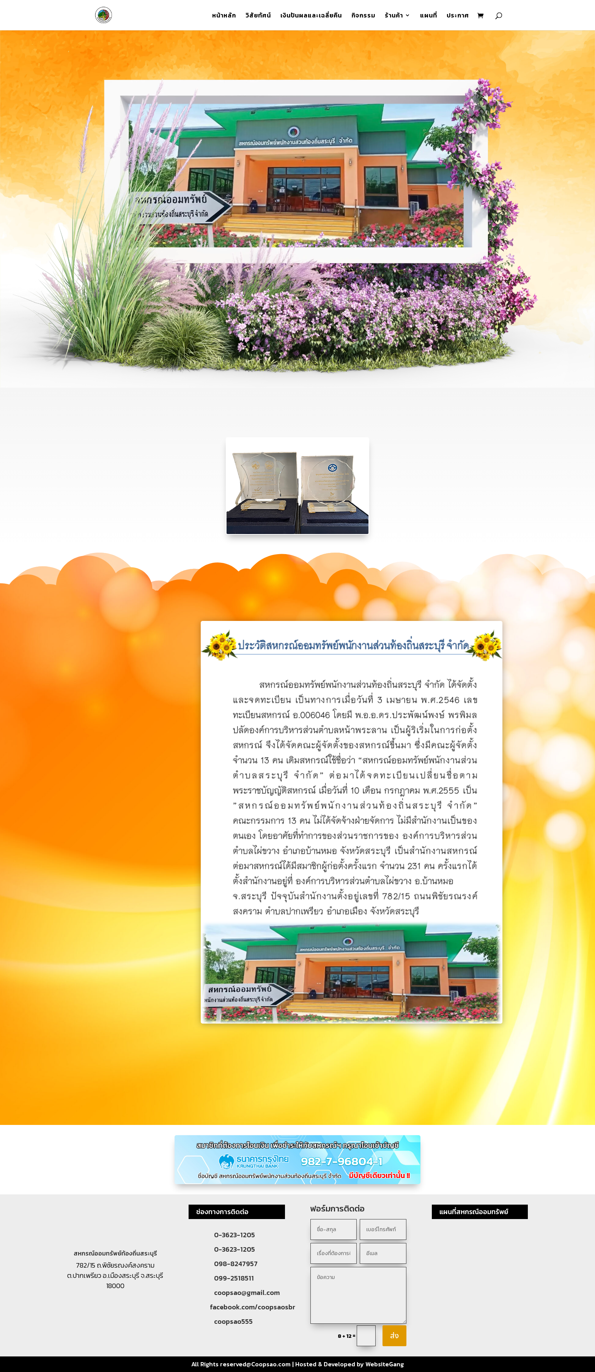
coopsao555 (233, 1321)
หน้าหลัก (224, 16)
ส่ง (394, 1336)
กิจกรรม (363, 16)
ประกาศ (458, 16)
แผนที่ (428, 16)
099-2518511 (234, 1278)
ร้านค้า (394, 16)
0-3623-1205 (234, 1235)
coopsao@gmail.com (247, 1292)
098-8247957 (236, 1264)
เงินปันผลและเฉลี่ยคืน (311, 16)
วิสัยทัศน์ (258, 16)
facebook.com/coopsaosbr (252, 1307)
